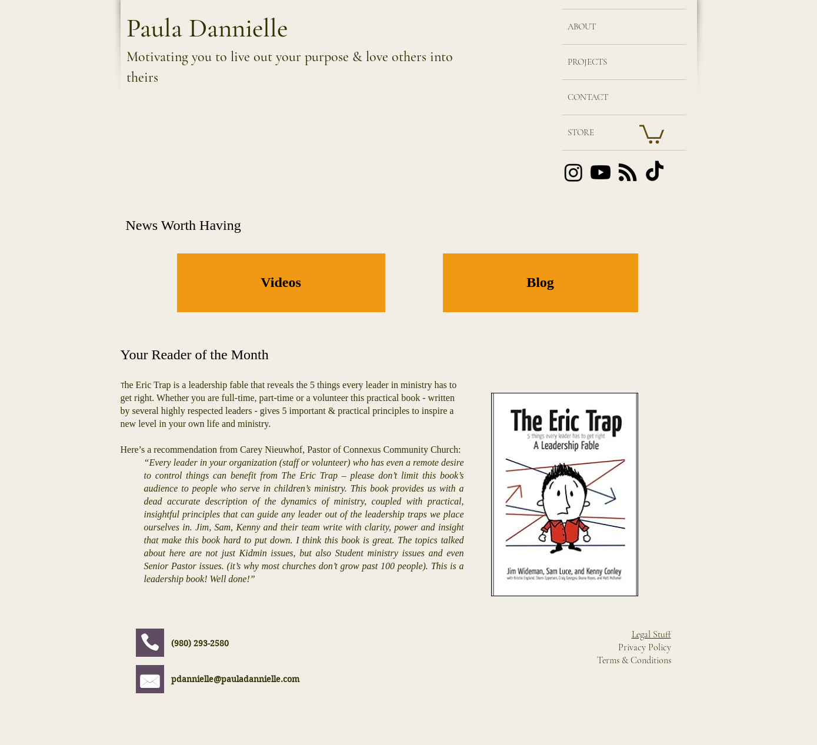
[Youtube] (600, 172)
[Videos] (281, 282)
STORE (581, 132)
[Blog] (540, 282)
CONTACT (588, 97)
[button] (651, 133)
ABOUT (582, 26)
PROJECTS (587, 61)
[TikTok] (654, 172)
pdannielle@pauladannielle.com (235, 679)
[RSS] (627, 172)
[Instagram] (573, 172)
